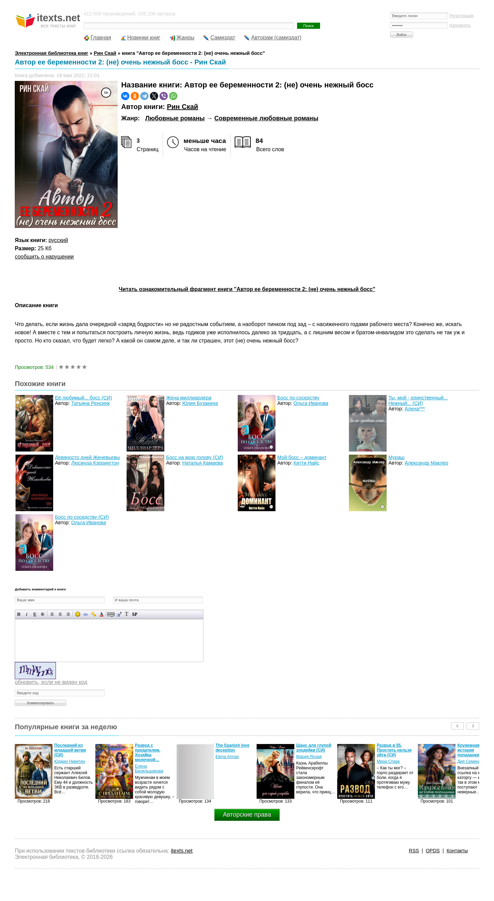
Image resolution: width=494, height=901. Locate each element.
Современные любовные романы (266, 118)
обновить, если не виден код (51, 682)
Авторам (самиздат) (276, 37)
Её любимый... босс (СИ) (83, 397)
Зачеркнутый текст (43, 614)
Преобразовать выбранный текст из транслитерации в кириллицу (127, 614)
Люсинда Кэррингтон (95, 463)
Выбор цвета (101, 614)
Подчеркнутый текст (35, 614)
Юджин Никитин (69, 761)
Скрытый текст (111, 614)
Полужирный (19, 614)
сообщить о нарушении (44, 257)
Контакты (457, 850)
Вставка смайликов (78, 614)
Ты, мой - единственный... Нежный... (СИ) (418, 400)
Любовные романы (174, 118)
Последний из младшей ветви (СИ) (70, 750)
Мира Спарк (388, 761)
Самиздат (222, 37)
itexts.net (181, 851)
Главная (101, 37)
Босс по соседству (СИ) (82, 517)
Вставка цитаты (119, 614)
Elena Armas (227, 756)
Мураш (396, 457)
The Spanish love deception (232, 748)
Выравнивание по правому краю (68, 614)
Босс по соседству (298, 397)
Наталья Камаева (203, 463)
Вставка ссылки (86, 614)
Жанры (185, 37)
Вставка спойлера (135, 614)
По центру (60, 614)
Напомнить (460, 25)
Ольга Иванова (311, 403)
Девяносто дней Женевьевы (87, 457)
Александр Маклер (426, 463)
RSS (414, 850)
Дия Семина (469, 761)
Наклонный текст (27, 614)
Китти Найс (306, 463)
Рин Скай (182, 106)
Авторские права (247, 814)
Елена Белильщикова (149, 768)
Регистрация (461, 15)
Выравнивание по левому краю (52, 614)
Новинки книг (144, 37)
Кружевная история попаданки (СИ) (473, 750)
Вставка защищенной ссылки (93, 614)
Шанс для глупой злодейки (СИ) (313, 748)
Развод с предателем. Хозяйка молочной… (147, 752)
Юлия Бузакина (200, 403)
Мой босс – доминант (302, 457)
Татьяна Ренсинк (90, 403)
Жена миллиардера (188, 397)
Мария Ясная (308, 756)
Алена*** (415, 408)
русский (58, 240)
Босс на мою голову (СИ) (194, 457)
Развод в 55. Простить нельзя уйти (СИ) (394, 750)
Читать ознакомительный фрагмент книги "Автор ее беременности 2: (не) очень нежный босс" (247, 289)
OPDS (433, 850)
